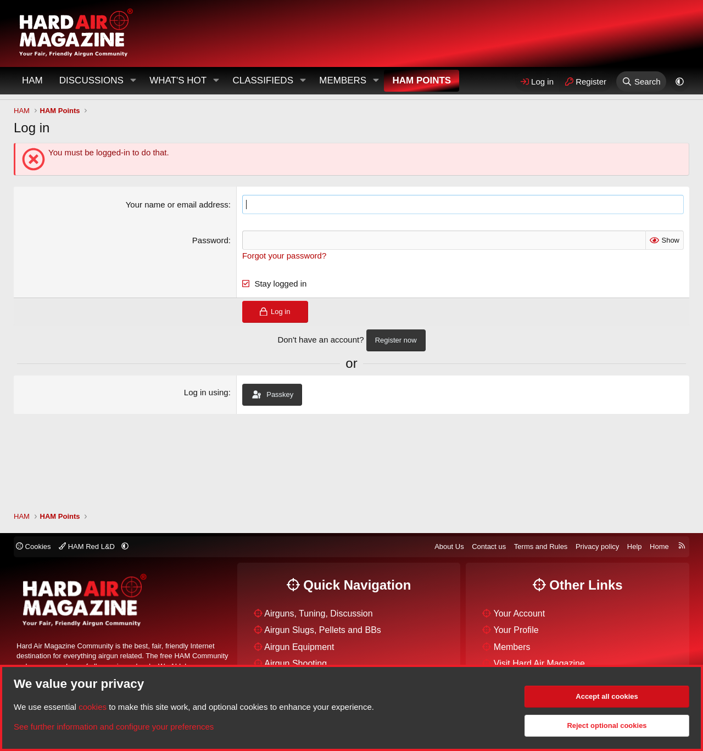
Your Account (519, 613)
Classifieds (262, 80)
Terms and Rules (541, 546)
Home (659, 546)
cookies (93, 706)
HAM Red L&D (87, 546)
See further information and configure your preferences (114, 726)
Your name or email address (177, 204)
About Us (449, 546)
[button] (133, 81)
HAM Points (421, 80)
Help (634, 546)
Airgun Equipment (299, 647)
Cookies (33, 546)
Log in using (206, 392)
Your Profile (516, 630)
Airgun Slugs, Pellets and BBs (322, 630)
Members (342, 80)
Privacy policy (597, 546)
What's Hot (178, 80)
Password (210, 240)
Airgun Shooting (295, 663)
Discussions (91, 80)
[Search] (641, 81)
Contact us (489, 546)
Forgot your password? (284, 255)
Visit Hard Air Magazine (539, 663)
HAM (32, 80)
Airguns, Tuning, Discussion (318, 613)
